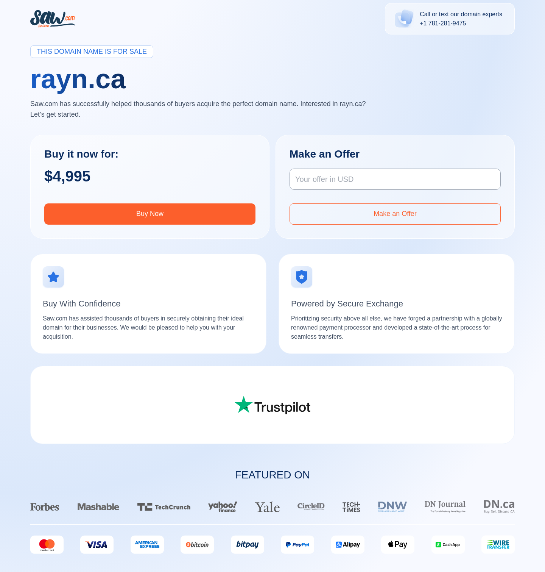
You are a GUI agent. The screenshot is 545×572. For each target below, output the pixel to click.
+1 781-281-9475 (443, 23)
